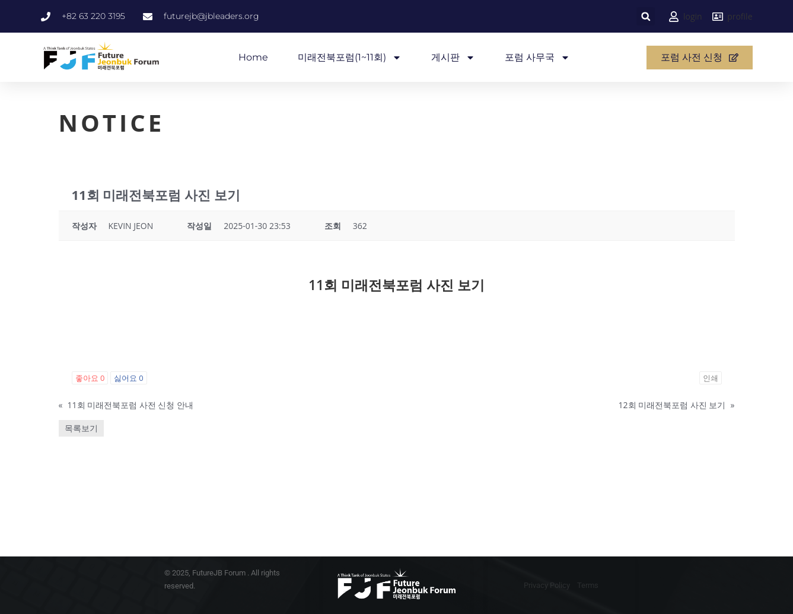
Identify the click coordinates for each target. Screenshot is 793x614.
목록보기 (81, 428)
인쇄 (710, 378)
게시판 (453, 57)
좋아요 (90, 378)
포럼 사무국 (537, 57)
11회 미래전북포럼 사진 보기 (396, 284)
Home (253, 57)
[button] (645, 16)
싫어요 (129, 378)
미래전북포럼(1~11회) (350, 57)
